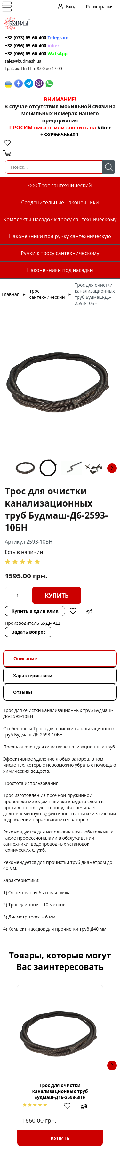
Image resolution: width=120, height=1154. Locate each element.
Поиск (108, 167)
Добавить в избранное (73, 611)
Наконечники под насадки (60, 270)
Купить (56, 595)
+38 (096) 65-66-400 (25, 46)
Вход (71, 7)
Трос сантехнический (47, 294)
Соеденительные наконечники (60, 202)
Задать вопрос (29, 632)
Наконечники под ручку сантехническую (60, 236)
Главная (11, 294)
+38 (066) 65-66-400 (25, 53)
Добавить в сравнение (89, 611)
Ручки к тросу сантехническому (60, 253)
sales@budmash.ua (23, 61)
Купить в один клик (35, 611)
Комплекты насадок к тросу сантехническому (60, 219)
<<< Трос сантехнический (60, 185)
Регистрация (100, 7)
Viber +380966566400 (75, 131)
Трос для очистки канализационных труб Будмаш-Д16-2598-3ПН (60, 1091)
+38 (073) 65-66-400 (25, 38)
